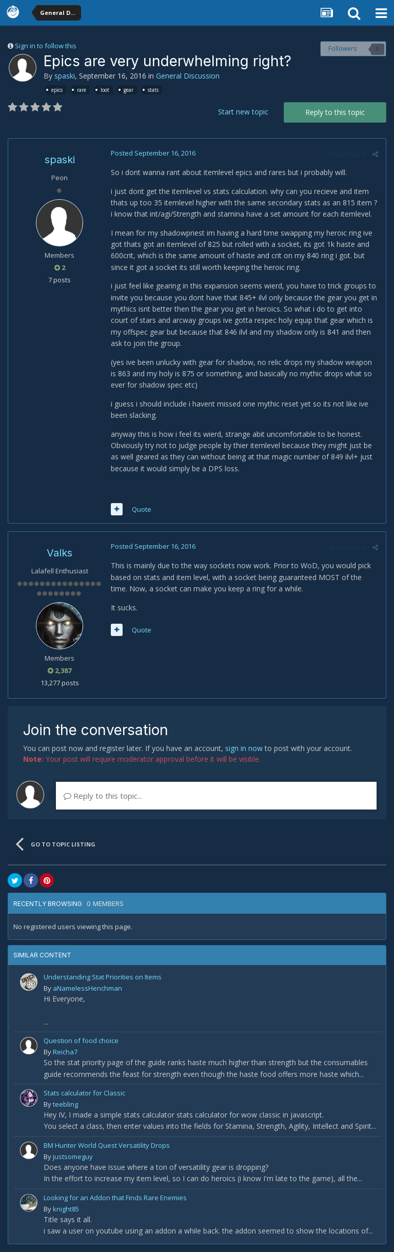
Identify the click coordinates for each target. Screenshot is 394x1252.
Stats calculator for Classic (84, 1092)
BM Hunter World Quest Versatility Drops (107, 1145)
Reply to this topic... (103, 796)
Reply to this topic (335, 112)
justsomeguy (73, 1156)
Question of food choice (81, 1040)
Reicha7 (65, 1051)
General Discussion (188, 76)
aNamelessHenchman (87, 988)
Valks (59, 553)
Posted (153, 153)
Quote (141, 509)
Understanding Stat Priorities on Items (103, 976)
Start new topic (243, 112)
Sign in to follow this (45, 45)
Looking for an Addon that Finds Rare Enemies (115, 1197)
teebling (65, 1104)
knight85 (66, 1209)
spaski (64, 76)
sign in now (244, 748)
